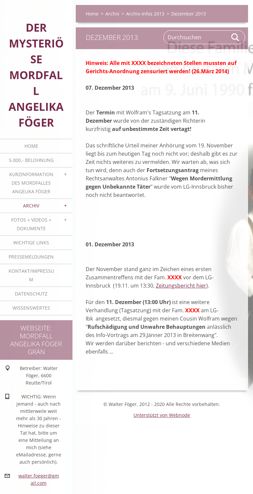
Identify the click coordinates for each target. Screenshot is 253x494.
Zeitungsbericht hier (181, 285)
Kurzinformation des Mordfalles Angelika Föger (31, 183)
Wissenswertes (31, 308)
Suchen (235, 37)
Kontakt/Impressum (31, 275)
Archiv (31, 205)
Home (31, 146)
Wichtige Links (31, 242)
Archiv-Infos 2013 (145, 14)
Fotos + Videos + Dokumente (31, 224)
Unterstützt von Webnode (161, 415)
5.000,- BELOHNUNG (31, 160)
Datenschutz (31, 294)
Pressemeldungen (31, 257)
